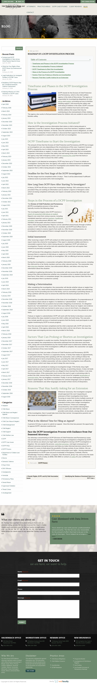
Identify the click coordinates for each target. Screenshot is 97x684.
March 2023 (6, 153)
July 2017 (5, 358)
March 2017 (6, 372)
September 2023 (7, 132)
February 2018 (6, 334)
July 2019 (5, 278)
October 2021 (6, 202)
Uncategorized (6, 493)
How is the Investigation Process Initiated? (47, 66)
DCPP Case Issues (8, 442)
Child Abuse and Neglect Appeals (9, 413)
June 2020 (5, 247)
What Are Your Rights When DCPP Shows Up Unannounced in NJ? (11, 68)
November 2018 (7, 303)
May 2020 (5, 250)
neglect (68, 101)
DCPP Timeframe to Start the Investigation (47, 69)
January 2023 (6, 160)
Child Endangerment (8, 425)
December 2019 (7, 268)
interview (34, 266)
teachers (51, 218)
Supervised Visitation (8, 486)
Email (23, 580)
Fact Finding (77, 665)
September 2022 (7, 170)
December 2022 (7, 163)
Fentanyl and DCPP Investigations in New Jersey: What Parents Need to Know (11, 59)
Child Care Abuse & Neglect (10, 421)
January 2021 (6, 222)
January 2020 (6, 264)
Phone (20, 589)
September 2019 (7, 275)
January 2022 (6, 195)
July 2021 (5, 209)
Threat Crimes (6, 489)
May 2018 (5, 324)
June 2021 (5, 212)
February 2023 (6, 156)
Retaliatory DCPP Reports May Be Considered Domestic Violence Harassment (11, 84)
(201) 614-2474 (80, 645)
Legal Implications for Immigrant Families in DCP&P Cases (12, 76)
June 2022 (5, 181)
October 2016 (6, 390)
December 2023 (7, 122)
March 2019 (6, 289)
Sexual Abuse (6, 482)
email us (20, 2)
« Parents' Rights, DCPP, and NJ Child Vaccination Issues (42, 477)
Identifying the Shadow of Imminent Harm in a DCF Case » (80, 477)
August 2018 (6, 313)
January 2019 (6, 296)
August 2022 (6, 174)
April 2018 (5, 327)
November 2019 (7, 271)
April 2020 (5, 254)
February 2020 (6, 261)
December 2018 (7, 299)
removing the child (68, 156)
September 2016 (7, 393)
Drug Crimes (6, 465)
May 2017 (5, 365)
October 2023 (6, 128)
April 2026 (5, 104)
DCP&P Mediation (57, 667)
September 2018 (7, 310)
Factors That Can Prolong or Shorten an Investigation (51, 75)
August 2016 (6, 397)
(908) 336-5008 (32, 645)
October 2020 (6, 233)
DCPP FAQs (6, 446)
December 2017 (7, 341)
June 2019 (5, 282)
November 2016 (7, 386)
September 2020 (7, 236)
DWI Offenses (6, 468)
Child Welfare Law (8, 435)
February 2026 (6, 108)
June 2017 (5, 362)
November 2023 (7, 125)
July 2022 (5, 177)
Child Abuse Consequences (10, 418)
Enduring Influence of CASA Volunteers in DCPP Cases (10, 92)
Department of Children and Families (10, 453)
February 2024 (6, 115)
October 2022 (6, 167)
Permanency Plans (8, 479)
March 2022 (6, 188)
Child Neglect (6, 428)
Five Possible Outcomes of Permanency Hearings (81, 668)
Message (24, 598)
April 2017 (5, 369)
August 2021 (6, 205)
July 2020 (5, 243)
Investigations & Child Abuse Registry (82, 662)
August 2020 (6, 240)
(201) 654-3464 (56, 645)
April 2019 (5, 285)
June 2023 (5, 142)
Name (23, 572)
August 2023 (6, 136)
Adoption (5, 405)
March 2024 (6, 111)
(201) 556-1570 (7, 645)
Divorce (4, 458)
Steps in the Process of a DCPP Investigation (48, 72)
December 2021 (7, 198)
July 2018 (5, 317)
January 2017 (6, 379)
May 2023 (5, 146)
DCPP (4, 439)
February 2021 (6, 219)
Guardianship (55, 665)
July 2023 (5, 139)
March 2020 (6, 257)
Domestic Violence (8, 461)
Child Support (6, 432)
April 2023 (5, 149)
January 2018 (6, 337)
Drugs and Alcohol (79, 659)
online (73, 457)
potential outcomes (62, 444)
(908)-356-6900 (8, 2)
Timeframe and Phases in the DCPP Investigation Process (53, 63)
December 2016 (7, 383)
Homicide (5, 475)
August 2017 (6, 355)
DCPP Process (42, 463)
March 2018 (6, 330)
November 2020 (7, 230)
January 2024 (6, 118)
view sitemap (30, 671)
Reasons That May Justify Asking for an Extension (50, 77)
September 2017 (7, 351)
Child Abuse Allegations (58, 659)
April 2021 (5, 216)
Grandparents (6, 472)
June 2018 (5, 320)
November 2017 (7, 344)
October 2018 (6, 306)
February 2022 (6, 191)
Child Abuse (6, 409)
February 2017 (6, 376)
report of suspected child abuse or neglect (43, 214)
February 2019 (6, 292)
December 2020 (7, 226)
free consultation (88, 2)
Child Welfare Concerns (58, 661)
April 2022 (5, 184)
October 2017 (6, 348)
